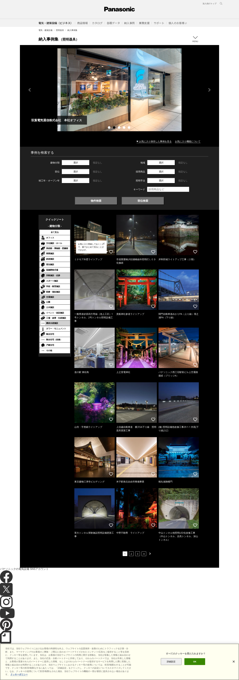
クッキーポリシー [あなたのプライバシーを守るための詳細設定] (19, 674)
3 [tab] (119, 128)
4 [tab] (124, 128)
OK (195, 661)
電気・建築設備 (45, 30)
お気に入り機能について (187, 141)
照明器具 (60, 30)
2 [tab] (114, 128)
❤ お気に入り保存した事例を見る (154, 141)
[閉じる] (233, 661)
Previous (29, 90)
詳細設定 (171, 661)
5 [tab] (129, 128)
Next (209, 90)
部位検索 (143, 201)
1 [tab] (109, 128)
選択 (75, 162)
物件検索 (96, 201)
